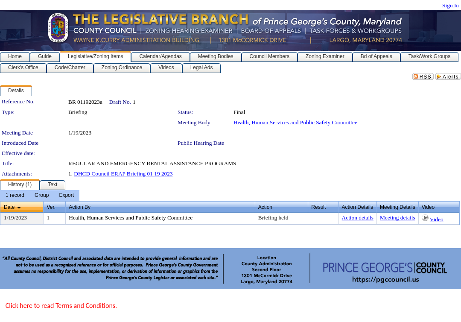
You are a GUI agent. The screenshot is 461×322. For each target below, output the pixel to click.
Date (9, 207)
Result (318, 207)
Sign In (450, 5)
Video (436, 219)
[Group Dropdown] (41, 195)
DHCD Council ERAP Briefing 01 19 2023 (123, 173)
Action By (79, 207)
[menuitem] (14, 195)
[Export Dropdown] (66, 195)
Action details (357, 217)
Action (265, 207)
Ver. (51, 207)
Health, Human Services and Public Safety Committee (295, 122)
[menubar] (39, 195)
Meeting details (397, 217)
